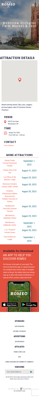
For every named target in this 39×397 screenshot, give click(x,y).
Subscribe (19, 367)
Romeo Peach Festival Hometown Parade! (10, 163)
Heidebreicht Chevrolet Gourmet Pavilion (10, 208)
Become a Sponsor (19, 331)
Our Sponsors (19, 326)
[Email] (17, 371)
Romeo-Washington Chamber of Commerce (19, 362)
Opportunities (19, 341)
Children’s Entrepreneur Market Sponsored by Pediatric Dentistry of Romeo (10, 196)
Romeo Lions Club (19, 352)
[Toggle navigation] (33, 5)
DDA (19, 357)
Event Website (9, 145)
